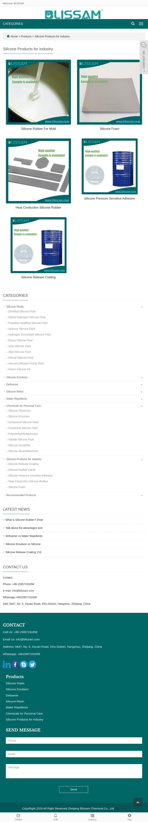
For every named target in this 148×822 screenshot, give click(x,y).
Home (14, 36)
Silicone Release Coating (38, 277)
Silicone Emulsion (17, 377)
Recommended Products (21, 495)
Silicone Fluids (15, 306)
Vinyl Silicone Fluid (19, 346)
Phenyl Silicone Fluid (20, 357)
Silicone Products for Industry (52, 36)
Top (129, 817)
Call (55, 817)
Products (26, 36)
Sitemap (120, 808)
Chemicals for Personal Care (23, 405)
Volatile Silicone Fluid (21, 439)
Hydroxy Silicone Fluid (21, 328)
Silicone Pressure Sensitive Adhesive (109, 198)
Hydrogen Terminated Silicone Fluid (29, 334)
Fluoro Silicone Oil (19, 369)
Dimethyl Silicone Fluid (22, 311)
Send (73, 789)
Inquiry (92, 817)
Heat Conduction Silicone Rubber (38, 207)
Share (18, 817)
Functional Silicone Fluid (23, 427)
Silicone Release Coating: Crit (23, 552)
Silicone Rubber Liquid (21, 469)
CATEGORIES (13, 23)
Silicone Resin (15, 391)
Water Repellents (16, 398)
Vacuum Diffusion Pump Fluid (26, 363)
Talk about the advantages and (24, 527)
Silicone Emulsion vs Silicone (23, 544)
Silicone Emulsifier (19, 445)
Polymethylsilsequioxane (23, 433)
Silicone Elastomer (19, 410)
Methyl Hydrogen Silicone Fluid (26, 317)
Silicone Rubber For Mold (38, 128)
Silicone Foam (109, 128)
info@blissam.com (23, 590)
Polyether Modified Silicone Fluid (27, 323)
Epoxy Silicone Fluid (20, 340)
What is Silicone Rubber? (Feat (24, 519)
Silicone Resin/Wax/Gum (23, 451)
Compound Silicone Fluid (23, 422)
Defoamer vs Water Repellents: (24, 536)
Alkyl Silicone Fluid (19, 351)
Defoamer (12, 384)
